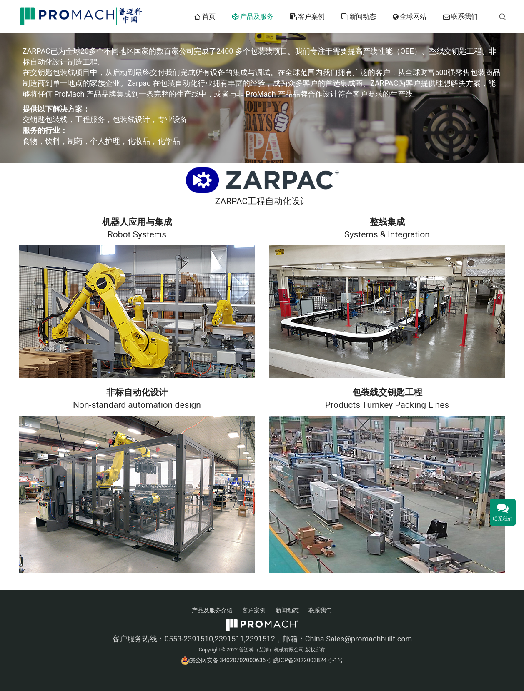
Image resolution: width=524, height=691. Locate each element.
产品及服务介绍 (212, 610)
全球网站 (409, 16)
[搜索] (502, 16)
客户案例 (307, 16)
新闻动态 (358, 16)
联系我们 (460, 16)
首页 (205, 16)
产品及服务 (252, 16)
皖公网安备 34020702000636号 (230, 660)
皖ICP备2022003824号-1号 (308, 660)
